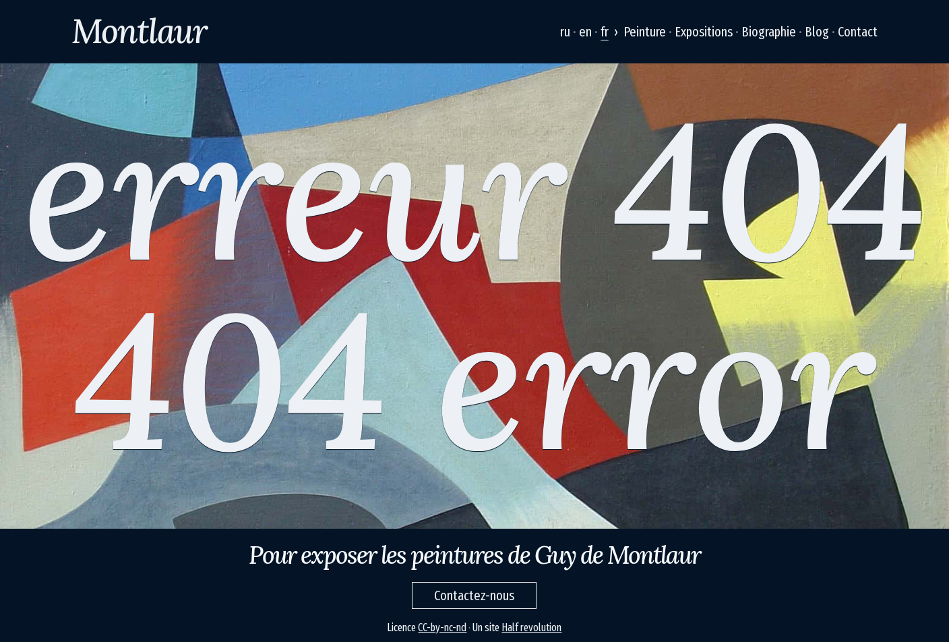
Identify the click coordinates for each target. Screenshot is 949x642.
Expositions (704, 32)
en (585, 32)
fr (605, 32)
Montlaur (139, 31)
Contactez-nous (474, 595)
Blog (817, 32)
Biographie (768, 32)
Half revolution (531, 627)
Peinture (644, 32)
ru (565, 32)
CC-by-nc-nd (442, 627)
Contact (858, 32)
